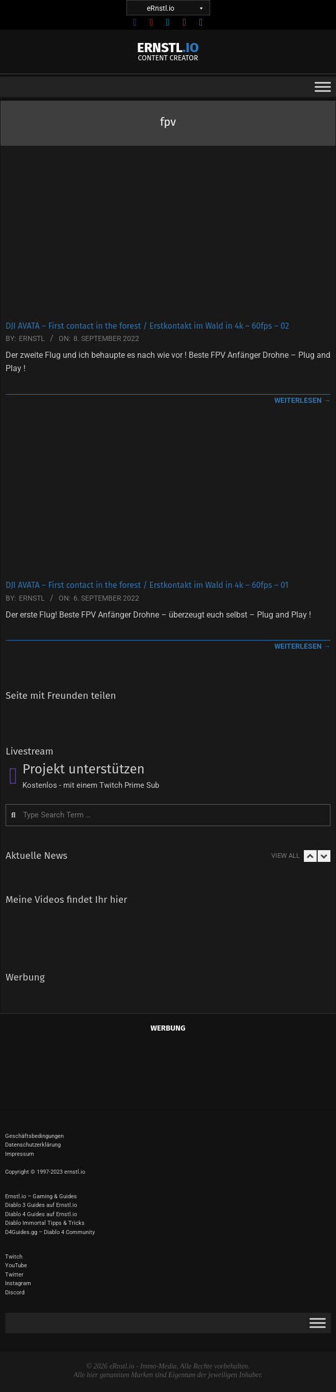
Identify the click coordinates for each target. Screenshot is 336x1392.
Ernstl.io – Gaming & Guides (41, 1196)
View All (285, 855)
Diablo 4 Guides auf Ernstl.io (41, 1214)
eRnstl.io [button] (174, 8)
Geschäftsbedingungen (34, 1136)
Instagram (18, 1283)
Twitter (14, 1274)
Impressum (19, 1154)
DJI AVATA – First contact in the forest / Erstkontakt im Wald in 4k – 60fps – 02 (147, 326)
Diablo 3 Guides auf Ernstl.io (41, 1205)
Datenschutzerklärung (33, 1145)
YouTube (16, 1265)
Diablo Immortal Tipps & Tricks (45, 1223)
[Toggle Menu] (323, 87)
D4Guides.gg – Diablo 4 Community (50, 1232)
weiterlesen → (302, 400)
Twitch (13, 1256)
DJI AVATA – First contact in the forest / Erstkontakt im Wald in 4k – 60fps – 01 (147, 585)
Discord (14, 1292)
